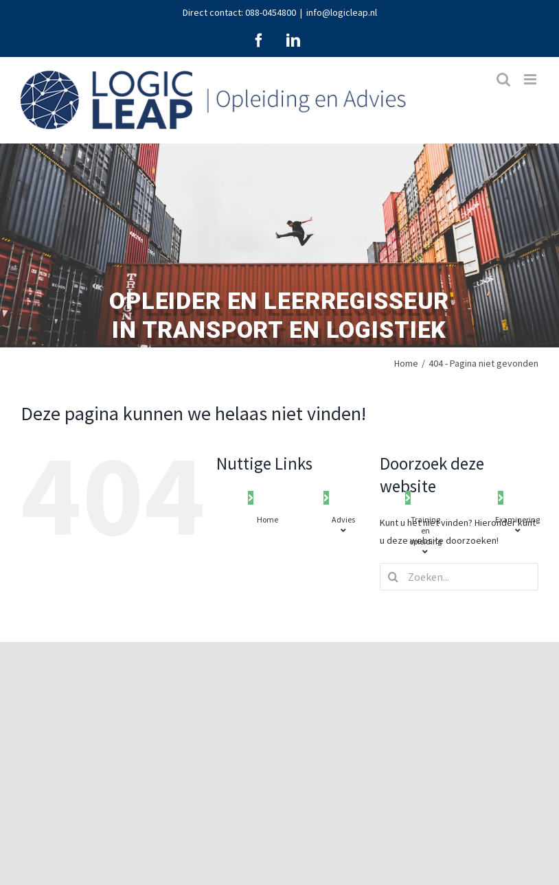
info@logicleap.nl (341, 12)
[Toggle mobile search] (503, 79)
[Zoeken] (393, 576)
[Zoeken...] (459, 576)
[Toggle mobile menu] (531, 79)
